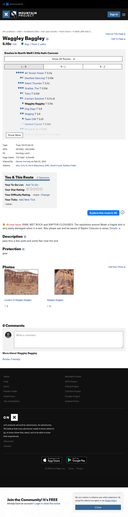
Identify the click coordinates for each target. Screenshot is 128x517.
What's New (9, 396)
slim (18, 165)
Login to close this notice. (47, 503)
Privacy (80, 468)
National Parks (72, 401)
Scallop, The (32, 88)
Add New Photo (116, 266)
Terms (71, 468)
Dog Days (30, 108)
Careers (7, 446)
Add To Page (118, 38)
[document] (98, 503)
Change (45, 194)
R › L (63, 66)
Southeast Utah (31, 31)
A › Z (102, 66)
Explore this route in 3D (103, 212)
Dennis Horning (23, 161)
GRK (47, 165)
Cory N (24, 165)
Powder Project (72, 396)
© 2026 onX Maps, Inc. (55, 468)
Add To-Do (32, 184)
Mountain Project (73, 376)
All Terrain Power (34, 72)
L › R (24, 66)
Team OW (30, 119)
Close (98, 507)
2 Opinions (43, 177)
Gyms (6, 386)
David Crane (56, 165)
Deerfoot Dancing (35, 78)
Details (115, 228)
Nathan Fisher (69, 165)
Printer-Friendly (11, 359)
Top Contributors (11, 401)
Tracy (28, 93)
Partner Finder (10, 391)
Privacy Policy (111, 501)
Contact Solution (34, 98)
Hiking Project (71, 386)
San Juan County (49, 31)
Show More (14, 135)
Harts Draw (64, 31)
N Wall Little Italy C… (83, 31)
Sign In (114, 14)
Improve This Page (115, 33)
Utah (19, 31)
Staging (29, 113)
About (6, 376)
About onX (9, 441)
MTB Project (71, 381)
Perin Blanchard (36, 165)
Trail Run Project (73, 391)
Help (6, 381)
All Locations (9, 31)
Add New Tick (27, 199)
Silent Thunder (33, 83)
